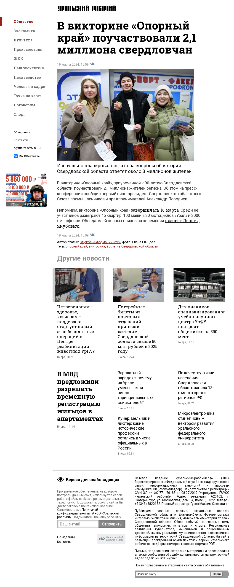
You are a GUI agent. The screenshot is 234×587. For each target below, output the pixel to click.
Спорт (19, 114)
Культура (23, 40)
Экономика (24, 30)
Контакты (21, 140)
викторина (97, 250)
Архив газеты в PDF (28, 148)
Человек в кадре (29, 86)
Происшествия (28, 49)
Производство (27, 77)
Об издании (22, 132)
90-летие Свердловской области (132, 250)
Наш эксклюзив (29, 67)
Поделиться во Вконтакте (92, 67)
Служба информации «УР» (100, 245)
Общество (23, 21)
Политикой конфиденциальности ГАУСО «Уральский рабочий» (88, 513)
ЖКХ (18, 58)
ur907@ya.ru (169, 558)
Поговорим (24, 104)
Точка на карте (28, 95)
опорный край (76, 250)
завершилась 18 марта (155, 213)
